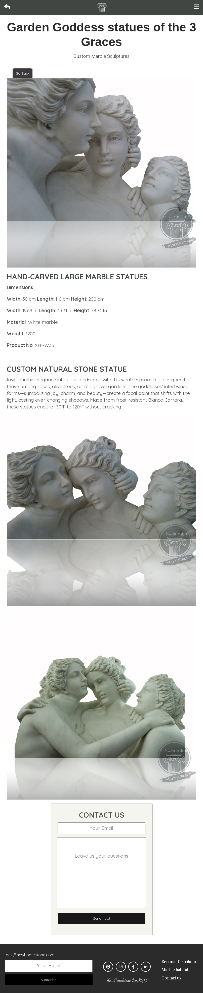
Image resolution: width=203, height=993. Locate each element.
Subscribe (49, 980)
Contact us (171, 977)
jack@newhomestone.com (29, 954)
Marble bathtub (175, 969)
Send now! (101, 918)
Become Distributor (179, 961)
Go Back (22, 73)
